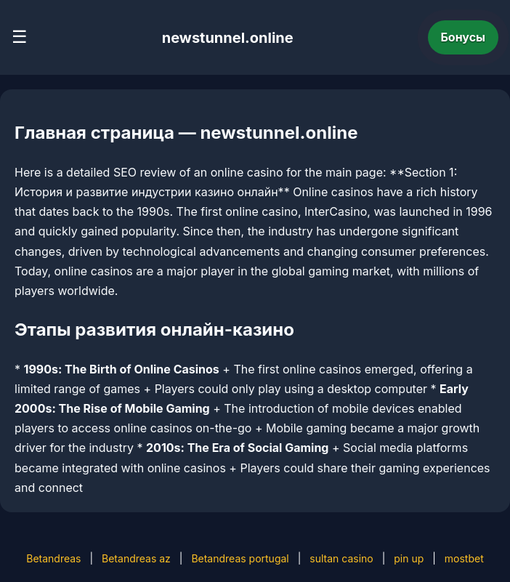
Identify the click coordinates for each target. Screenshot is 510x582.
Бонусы (463, 37)
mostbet (464, 558)
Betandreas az (136, 558)
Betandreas (53, 558)
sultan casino (341, 558)
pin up (409, 558)
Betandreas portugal (239, 558)
